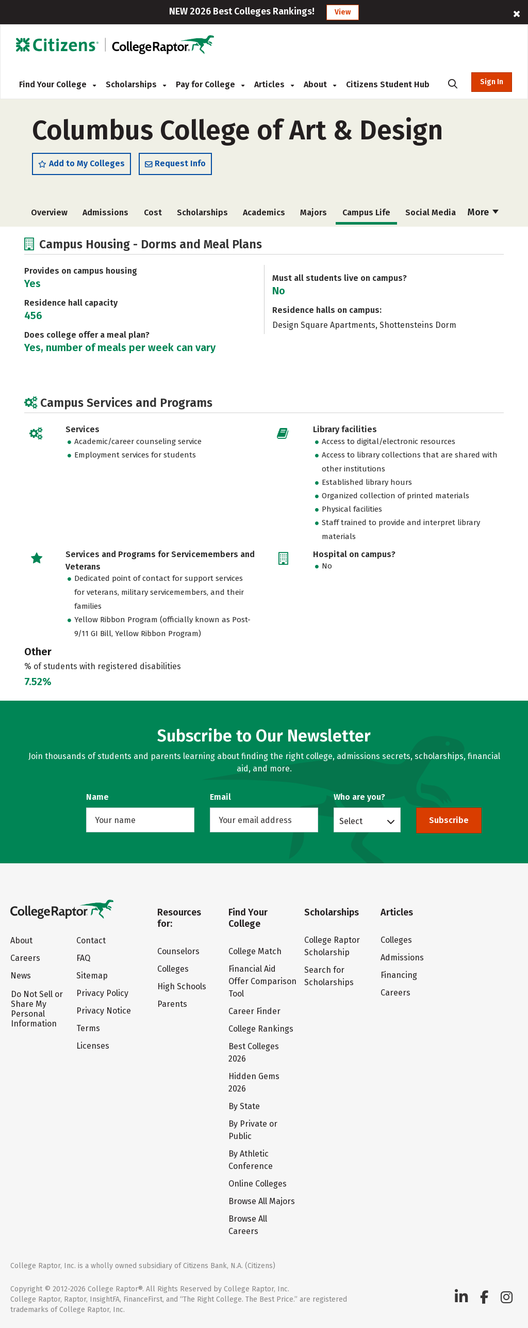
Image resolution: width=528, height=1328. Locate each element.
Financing (399, 975)
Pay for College (210, 84)
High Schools (181, 986)
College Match (255, 951)
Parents (172, 1004)
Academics (264, 212)
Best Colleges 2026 (253, 1052)
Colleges (173, 969)
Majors (313, 212)
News (20, 976)
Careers (25, 958)
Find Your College (57, 84)
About (320, 84)
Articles (274, 84)
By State (244, 1106)
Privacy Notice (103, 1011)
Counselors (178, 951)
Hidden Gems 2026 (253, 1082)
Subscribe (449, 820)
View (343, 12)
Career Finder (254, 1011)
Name (97, 797)
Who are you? (359, 797)
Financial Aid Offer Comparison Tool (262, 981)
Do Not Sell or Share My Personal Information (37, 1009)
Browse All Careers (247, 1225)
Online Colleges (257, 1184)
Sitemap (92, 976)
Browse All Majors (261, 1201)
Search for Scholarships (329, 976)
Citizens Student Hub (388, 84)
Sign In (491, 81)
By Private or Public (252, 1130)
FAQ (83, 958)
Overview (49, 212)
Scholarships (136, 84)
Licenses (92, 1046)
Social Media (430, 212)
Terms (88, 1028)
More (483, 212)
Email (220, 797)
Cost (153, 212)
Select (350, 821)
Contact (91, 940)
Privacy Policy (102, 993)
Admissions (105, 212)
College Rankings (260, 1029)
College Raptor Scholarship (332, 946)
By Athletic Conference (250, 1160)
